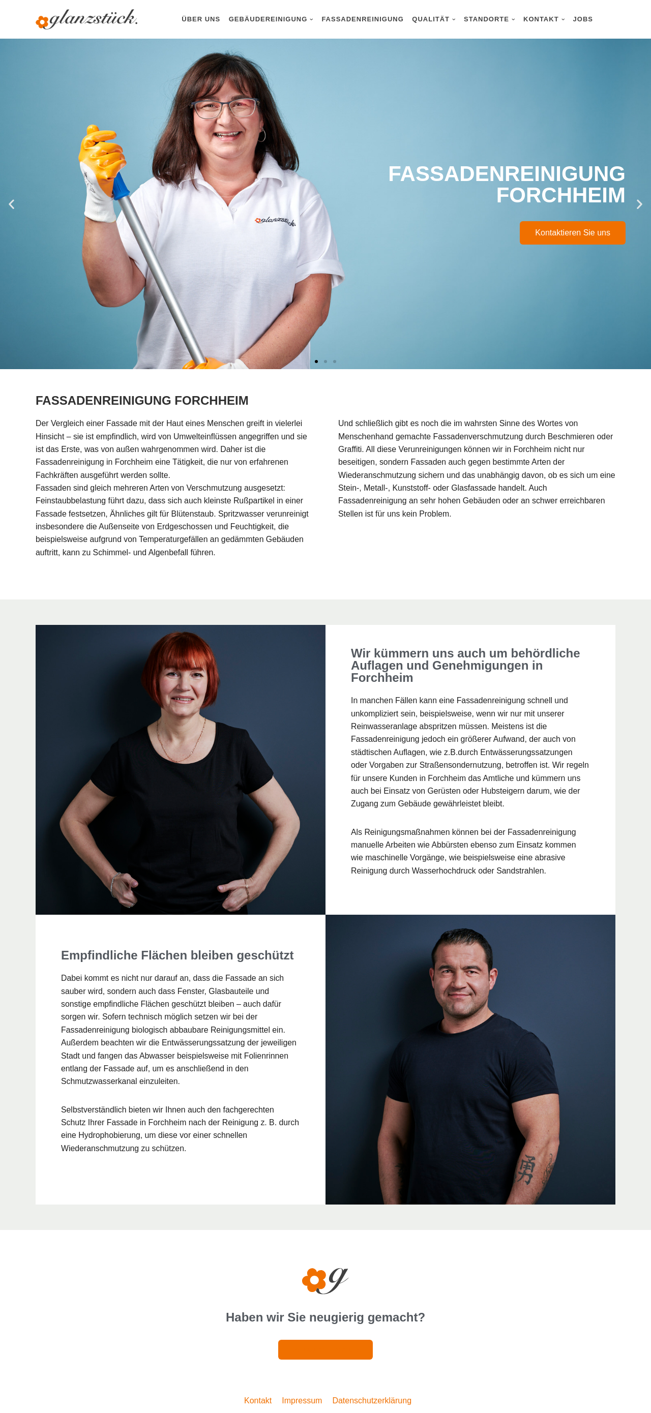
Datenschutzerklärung (371, 1402)
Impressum (302, 1402)
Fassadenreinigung (362, 19)
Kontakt (258, 1402)
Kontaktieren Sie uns (572, 232)
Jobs (583, 19)
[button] (311, 19)
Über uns (201, 19)
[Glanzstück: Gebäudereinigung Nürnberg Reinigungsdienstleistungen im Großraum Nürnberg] (86, 19)
